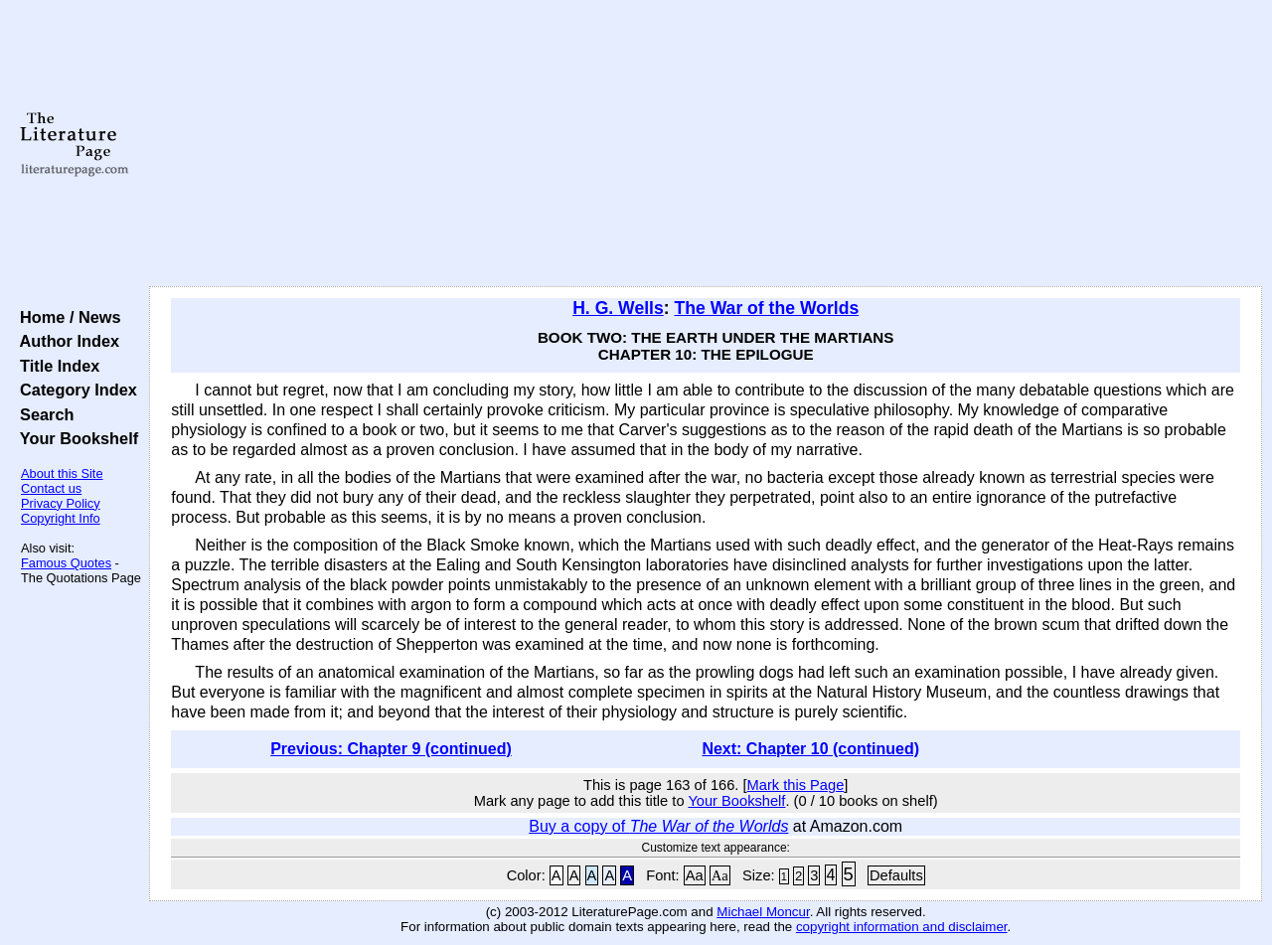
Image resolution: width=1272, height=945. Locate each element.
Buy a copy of (658, 826)
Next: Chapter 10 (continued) (810, 748)
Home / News (66, 317)
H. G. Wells (618, 308)
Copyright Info (60, 518)
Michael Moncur (762, 911)
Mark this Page (796, 785)
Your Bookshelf (74, 438)
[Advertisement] (706, 144)
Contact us (51, 488)
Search (42, 414)
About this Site (62, 473)
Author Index (65, 341)
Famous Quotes (66, 562)
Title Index (55, 366)
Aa (695, 875)
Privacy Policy (60, 503)
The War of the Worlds (766, 308)
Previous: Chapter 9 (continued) (391, 748)
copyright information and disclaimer (902, 926)
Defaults (896, 875)
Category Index (74, 389)
